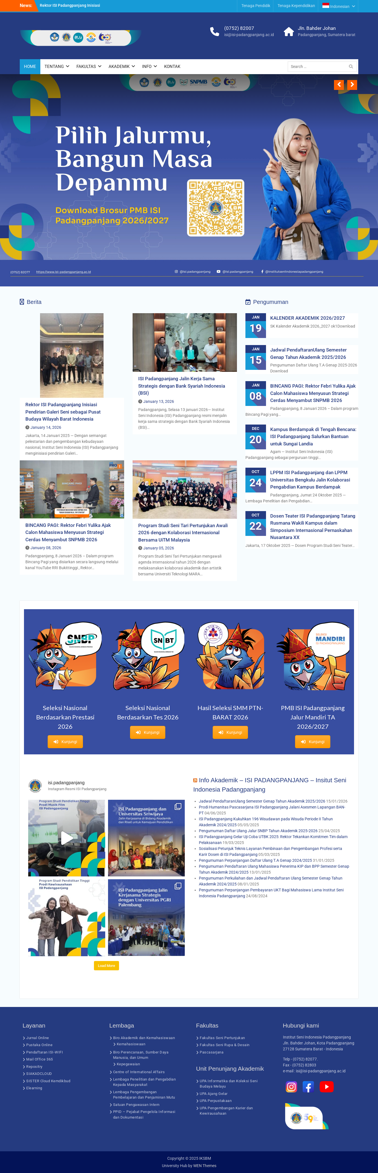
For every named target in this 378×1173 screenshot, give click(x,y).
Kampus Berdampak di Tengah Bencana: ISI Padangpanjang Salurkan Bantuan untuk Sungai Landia (313, 437)
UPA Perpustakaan (216, 1101)
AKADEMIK (119, 66)
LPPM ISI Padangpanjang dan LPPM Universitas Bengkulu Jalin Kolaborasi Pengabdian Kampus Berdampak (310, 480)
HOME (30, 66)
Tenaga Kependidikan (296, 5)
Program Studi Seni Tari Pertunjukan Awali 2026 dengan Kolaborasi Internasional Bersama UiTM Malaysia (183, 533)
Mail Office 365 (39, 1059)
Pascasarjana (211, 1052)
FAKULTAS (86, 66)
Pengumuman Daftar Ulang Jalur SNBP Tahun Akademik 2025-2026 (258, 831)
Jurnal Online (37, 1038)
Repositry (34, 1066)
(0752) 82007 (239, 28)
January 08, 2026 (45, 547)
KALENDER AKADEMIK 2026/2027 (307, 318)
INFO (146, 66)
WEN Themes (204, 1165)
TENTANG (54, 66)
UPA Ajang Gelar (214, 1094)
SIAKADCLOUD (39, 1074)
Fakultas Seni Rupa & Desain (225, 1045)
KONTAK (172, 66)
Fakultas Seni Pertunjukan (222, 1038)
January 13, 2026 (158, 401)
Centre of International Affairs (139, 1072)
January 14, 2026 (45, 427)
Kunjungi (65, 741)
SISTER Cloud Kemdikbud (48, 1081)
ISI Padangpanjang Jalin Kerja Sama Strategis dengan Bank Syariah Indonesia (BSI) (181, 386)
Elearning (34, 1088)
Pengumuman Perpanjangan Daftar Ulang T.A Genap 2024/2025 (255, 860)
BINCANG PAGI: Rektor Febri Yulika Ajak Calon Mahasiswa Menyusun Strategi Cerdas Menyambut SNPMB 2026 (68, 532)
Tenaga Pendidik (255, 5)
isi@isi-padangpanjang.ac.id (249, 34)
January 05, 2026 (158, 548)
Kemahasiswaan (131, 1044)
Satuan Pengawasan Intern (136, 1105)
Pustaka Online (39, 1045)
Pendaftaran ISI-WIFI (44, 1052)
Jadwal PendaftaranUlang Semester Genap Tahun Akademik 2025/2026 (262, 801)
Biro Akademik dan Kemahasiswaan (144, 1038)
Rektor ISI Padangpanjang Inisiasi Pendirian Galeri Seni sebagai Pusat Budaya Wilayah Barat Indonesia (63, 412)
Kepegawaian (128, 1064)
